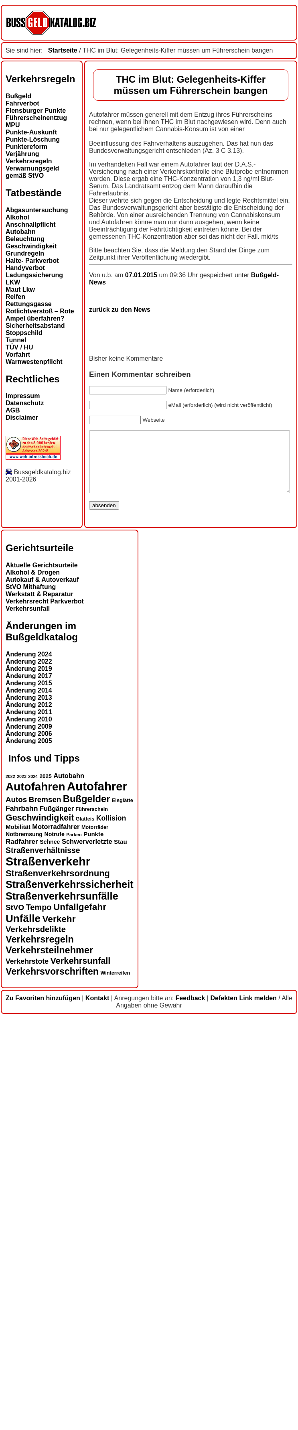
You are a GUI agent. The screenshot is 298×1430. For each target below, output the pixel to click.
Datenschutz (25, 403)
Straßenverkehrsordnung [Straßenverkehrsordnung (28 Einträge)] (58, 1285)
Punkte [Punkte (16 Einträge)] (93, 1245)
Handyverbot (25, 267)
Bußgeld (18, 96)
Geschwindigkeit (31, 246)
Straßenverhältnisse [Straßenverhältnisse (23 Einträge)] (43, 1261)
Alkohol (17, 217)
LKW (13, 282)
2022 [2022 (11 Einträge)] (10, 1187)
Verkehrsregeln (29, 161)
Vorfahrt (18, 354)
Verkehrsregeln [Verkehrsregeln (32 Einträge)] (40, 1350)
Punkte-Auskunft (31, 132)
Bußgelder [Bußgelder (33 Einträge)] (86, 1210)
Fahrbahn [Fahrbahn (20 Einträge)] (22, 1220)
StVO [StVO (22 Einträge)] (15, 1318)
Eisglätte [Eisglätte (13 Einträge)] (122, 1212)
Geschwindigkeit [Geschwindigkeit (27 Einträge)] (40, 1229)
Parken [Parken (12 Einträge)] (73, 1245)
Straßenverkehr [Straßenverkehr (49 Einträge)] (48, 1272)
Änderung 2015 (29, 1094)
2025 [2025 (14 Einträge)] (46, 1187)
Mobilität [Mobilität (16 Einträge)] (18, 1238)
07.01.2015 (59, 681)
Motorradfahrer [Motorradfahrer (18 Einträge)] (55, 1237)
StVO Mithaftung (31, 998)
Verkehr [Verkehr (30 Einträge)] (59, 1330)
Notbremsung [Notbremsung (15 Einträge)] (24, 1245)
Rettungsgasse (29, 304)
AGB (13, 410)
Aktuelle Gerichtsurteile (42, 976)
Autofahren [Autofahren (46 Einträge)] (35, 1198)
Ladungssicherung (34, 275)
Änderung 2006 (29, 1145)
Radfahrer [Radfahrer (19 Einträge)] (22, 1253)
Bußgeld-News (190, 681)
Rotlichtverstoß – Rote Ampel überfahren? (40, 315)
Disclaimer (22, 417)
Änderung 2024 (29, 1065)
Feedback (190, 1409)
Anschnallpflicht (30, 224)
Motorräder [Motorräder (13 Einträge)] (94, 1238)
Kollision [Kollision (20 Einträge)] (111, 1229)
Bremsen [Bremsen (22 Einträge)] (45, 1211)
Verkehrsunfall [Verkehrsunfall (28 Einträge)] (80, 1372)
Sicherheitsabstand (35, 325)
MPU (13, 125)
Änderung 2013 (29, 1109)
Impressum (23, 395)
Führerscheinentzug (36, 117)
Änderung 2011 (29, 1123)
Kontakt (97, 1409)
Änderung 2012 (29, 1116)
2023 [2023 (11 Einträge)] (21, 1187)
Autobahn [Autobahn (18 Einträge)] (68, 1186)
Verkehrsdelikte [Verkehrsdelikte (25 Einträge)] (36, 1340)
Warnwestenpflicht (34, 361)
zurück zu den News (36, 708)
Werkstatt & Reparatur (39, 1005)
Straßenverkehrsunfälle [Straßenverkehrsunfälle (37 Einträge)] (62, 1307)
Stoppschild (24, 332)
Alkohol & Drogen (33, 984)
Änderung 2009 (29, 1138)
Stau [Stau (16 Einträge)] (120, 1252)
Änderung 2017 (29, 1087)
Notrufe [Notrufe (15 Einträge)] (54, 1245)
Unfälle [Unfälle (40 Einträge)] (23, 1330)
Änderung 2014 (29, 1102)
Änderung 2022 (29, 1073)
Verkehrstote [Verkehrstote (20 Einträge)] (27, 1373)
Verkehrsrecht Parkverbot (45, 1013)
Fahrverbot (22, 103)
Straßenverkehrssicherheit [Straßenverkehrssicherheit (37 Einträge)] (70, 1295)
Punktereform (26, 146)
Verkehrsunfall (28, 1020)
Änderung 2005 (29, 1152)
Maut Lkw (20, 289)
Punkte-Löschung (33, 139)
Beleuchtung (25, 239)
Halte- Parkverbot (32, 260)
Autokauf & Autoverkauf (42, 991)
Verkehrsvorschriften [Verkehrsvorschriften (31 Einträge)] (52, 1382)
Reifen (15, 296)
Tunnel (16, 340)
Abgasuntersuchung (37, 210)
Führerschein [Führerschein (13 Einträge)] (92, 1220)
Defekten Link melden (243, 1409)
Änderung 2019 (29, 1080)
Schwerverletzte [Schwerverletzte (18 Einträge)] (87, 1252)
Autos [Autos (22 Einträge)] (16, 1211)
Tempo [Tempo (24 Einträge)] (39, 1318)
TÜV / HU (19, 347)
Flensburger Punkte (36, 110)
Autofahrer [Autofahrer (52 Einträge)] (97, 1197)
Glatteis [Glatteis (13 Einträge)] (85, 1230)
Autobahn (21, 231)
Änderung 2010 (29, 1130)
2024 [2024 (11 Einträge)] (33, 1187)
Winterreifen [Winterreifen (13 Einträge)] (115, 1384)
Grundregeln (25, 253)
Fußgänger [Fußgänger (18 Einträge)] (57, 1219)
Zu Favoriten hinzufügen (43, 1409)
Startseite (62, 50)
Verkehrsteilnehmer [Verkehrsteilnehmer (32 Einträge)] (49, 1361)
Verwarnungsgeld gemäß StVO (32, 172)
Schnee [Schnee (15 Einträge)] (50, 1253)
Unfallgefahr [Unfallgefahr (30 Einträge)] (79, 1318)
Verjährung (22, 153)
